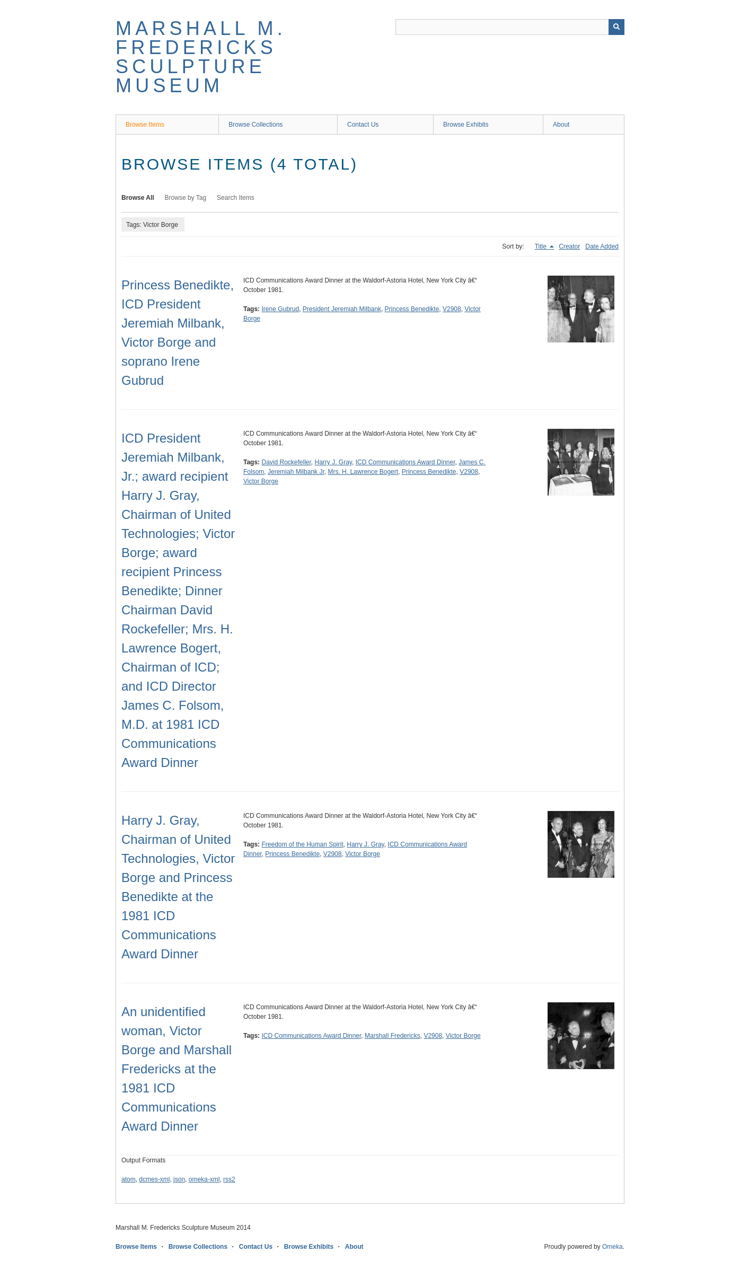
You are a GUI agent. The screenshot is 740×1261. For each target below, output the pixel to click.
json (179, 1179)
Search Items (235, 197)
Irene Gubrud (280, 309)
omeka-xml (204, 1179)
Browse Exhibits (465, 124)
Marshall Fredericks (392, 1035)
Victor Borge (260, 481)
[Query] (509, 27)
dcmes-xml (154, 1179)
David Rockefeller (286, 462)
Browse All (137, 197)
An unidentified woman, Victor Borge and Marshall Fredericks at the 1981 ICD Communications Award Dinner (176, 1068)
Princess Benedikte (412, 309)
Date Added (602, 246)
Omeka (612, 1246)
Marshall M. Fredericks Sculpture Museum (201, 56)
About (561, 124)
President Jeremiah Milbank (342, 309)
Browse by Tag (186, 197)
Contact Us (362, 124)
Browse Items (145, 124)
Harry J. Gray (333, 462)
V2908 (452, 309)
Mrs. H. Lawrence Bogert (363, 471)
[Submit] (616, 27)
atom (128, 1179)
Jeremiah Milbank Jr (296, 471)
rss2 (229, 1179)
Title (542, 246)
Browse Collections (255, 124)
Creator (569, 246)
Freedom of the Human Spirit (302, 844)
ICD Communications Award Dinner (405, 462)
